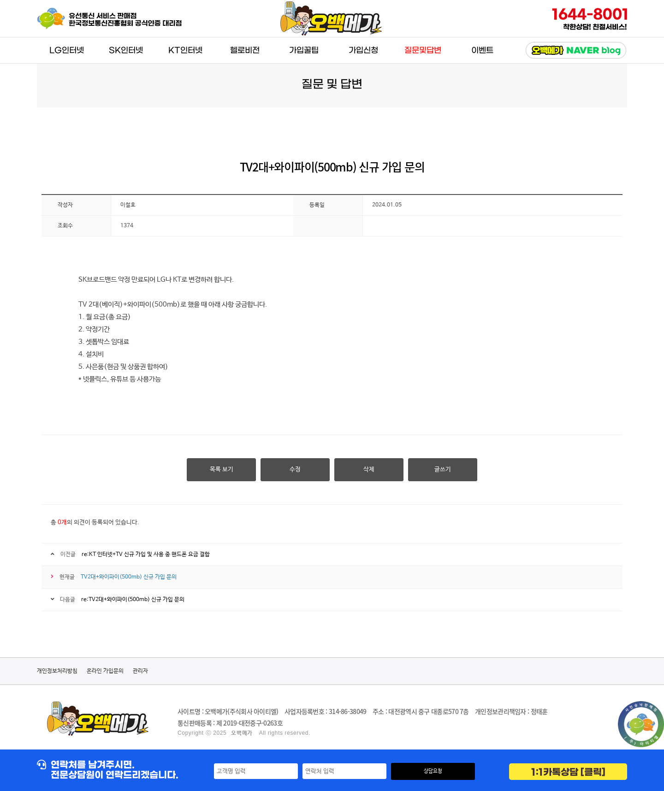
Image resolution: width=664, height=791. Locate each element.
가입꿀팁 (304, 50)
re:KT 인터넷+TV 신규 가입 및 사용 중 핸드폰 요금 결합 (146, 554)
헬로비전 (245, 50)
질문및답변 (422, 50)
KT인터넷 (185, 50)
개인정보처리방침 (57, 671)
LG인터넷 (66, 50)
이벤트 (482, 50)
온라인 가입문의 (105, 671)
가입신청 (363, 50)
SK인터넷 (126, 50)
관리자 (140, 671)
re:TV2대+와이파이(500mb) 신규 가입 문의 (132, 599)
